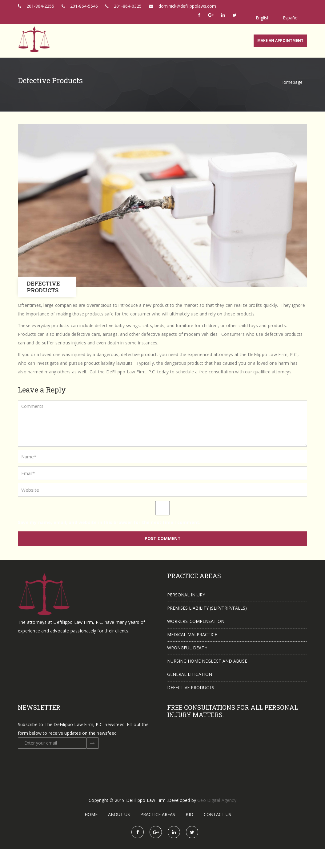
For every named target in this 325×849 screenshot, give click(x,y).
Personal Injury (186, 595)
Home (91, 814)
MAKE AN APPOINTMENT (280, 40)
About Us (119, 814)
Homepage (291, 82)
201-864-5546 (80, 6)
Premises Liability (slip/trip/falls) (207, 608)
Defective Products (190, 687)
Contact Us (217, 814)
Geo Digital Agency (216, 800)
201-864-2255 (36, 6)
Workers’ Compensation (195, 621)
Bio (189, 814)
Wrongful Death (187, 648)
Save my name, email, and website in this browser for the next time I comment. (109, 522)
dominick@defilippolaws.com (182, 6)
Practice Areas (157, 814)
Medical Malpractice (192, 634)
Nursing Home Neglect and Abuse (207, 661)
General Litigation (189, 674)
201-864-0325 (123, 6)
